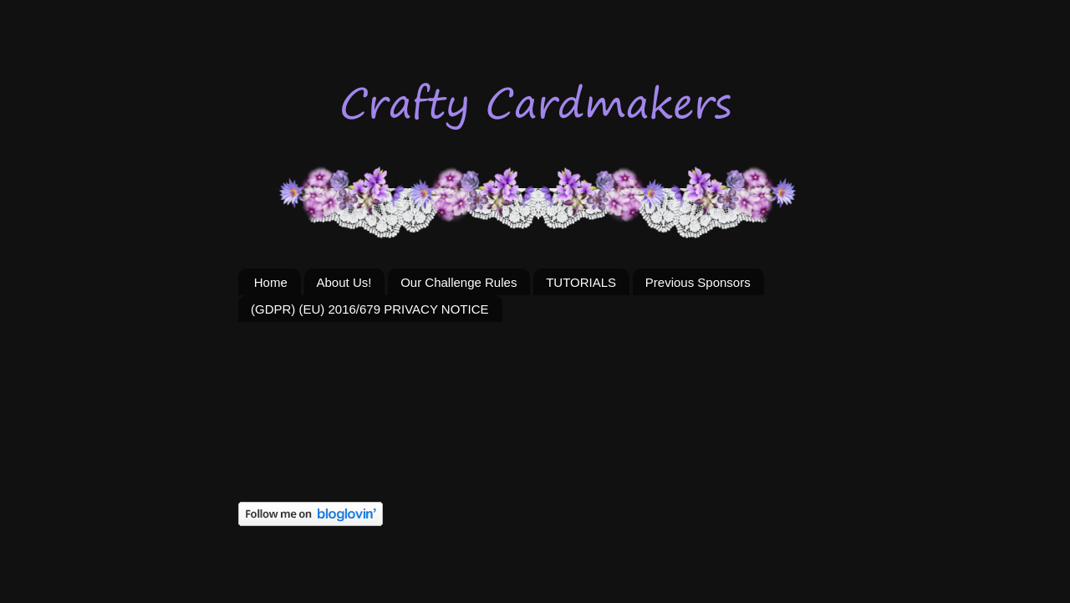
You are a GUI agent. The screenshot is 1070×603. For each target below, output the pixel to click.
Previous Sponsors (698, 282)
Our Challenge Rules (458, 282)
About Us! (344, 282)
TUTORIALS (581, 282)
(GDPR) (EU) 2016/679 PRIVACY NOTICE (370, 309)
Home (271, 282)
